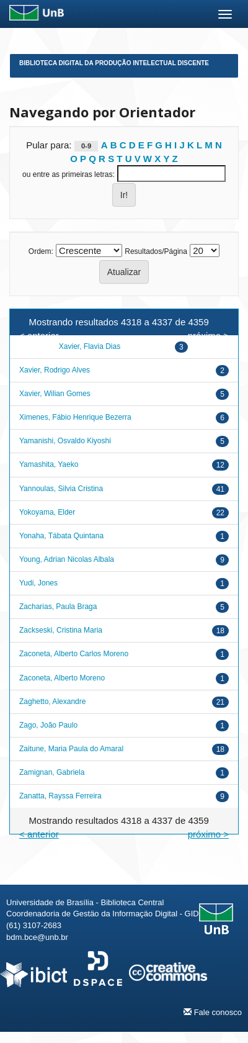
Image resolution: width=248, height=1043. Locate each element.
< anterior (39, 834)
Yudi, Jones (38, 583)
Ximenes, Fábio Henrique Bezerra (75, 417)
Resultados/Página (156, 251)
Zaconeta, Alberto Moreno (62, 678)
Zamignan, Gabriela (51, 772)
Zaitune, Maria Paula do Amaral (71, 748)
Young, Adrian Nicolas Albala (66, 559)
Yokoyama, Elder (47, 512)
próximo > (208, 834)
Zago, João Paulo (48, 725)
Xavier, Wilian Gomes (55, 393)
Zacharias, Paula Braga (58, 606)
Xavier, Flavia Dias (89, 346)
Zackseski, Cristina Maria (60, 630)
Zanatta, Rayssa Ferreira (60, 796)
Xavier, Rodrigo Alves (54, 370)
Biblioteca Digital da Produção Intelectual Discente (114, 63)
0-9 (86, 146)
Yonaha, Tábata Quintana (61, 535)
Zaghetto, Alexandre (52, 701)
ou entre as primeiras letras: (68, 174)
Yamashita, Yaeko (48, 464)
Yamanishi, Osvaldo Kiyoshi (65, 440)
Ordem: (41, 251)
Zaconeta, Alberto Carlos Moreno (73, 653)
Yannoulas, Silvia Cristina (61, 488)
